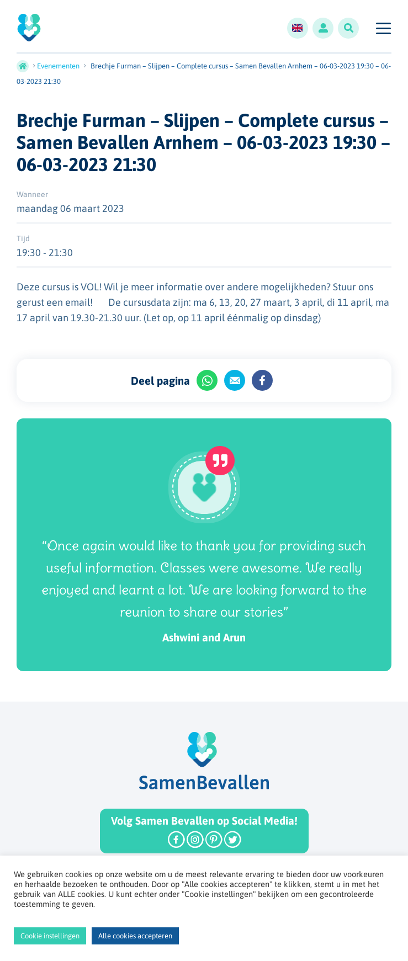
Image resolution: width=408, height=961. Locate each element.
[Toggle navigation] (382, 28)
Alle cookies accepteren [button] (135, 936)
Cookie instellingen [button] (50, 936)
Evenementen (58, 66)
